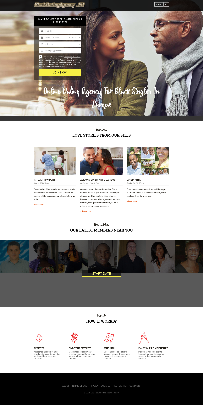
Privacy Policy (44, 59)
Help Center (120, 386)
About (65, 386)
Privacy (94, 386)
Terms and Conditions (72, 57)
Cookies (105, 386)
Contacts (134, 386)
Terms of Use (79, 386)
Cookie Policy (55, 59)
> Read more (39, 205)
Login (158, 4)
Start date (101, 274)
